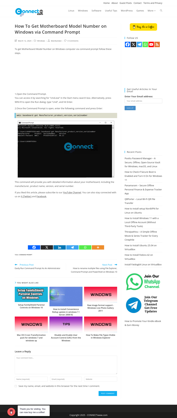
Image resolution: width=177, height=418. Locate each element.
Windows (41, 41)
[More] (98, 247)
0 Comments (72, 41)
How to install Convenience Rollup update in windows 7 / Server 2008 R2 (66, 312)
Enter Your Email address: (139, 96)
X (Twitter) (26, 196)
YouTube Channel (72, 192)
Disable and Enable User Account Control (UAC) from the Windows (66, 338)
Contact (138, 2)
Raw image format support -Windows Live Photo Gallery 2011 (100, 308)
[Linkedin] (59, 247)
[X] (47, 247)
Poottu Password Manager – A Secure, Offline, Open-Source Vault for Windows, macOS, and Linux (142, 162)
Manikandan (56, 41)
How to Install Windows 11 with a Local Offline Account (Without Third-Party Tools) (142, 222)
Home (106, 2)
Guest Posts (126, 2)
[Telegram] (72, 247)
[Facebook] (34, 247)
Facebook (41, 196)
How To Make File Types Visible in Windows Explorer (100, 336)
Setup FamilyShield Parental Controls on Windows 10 (31, 306)
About (114, 2)
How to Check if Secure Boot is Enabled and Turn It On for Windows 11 (143, 175)
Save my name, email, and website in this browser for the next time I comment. (59, 386)
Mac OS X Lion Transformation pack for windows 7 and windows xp (31, 338)
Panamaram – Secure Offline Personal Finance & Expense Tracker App (143, 189)
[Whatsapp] (85, 247)
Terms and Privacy (152, 2)
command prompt (25, 255)
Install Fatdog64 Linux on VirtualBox (143, 264)
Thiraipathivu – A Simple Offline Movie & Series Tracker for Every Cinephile (141, 235)
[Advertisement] (66, 74)
